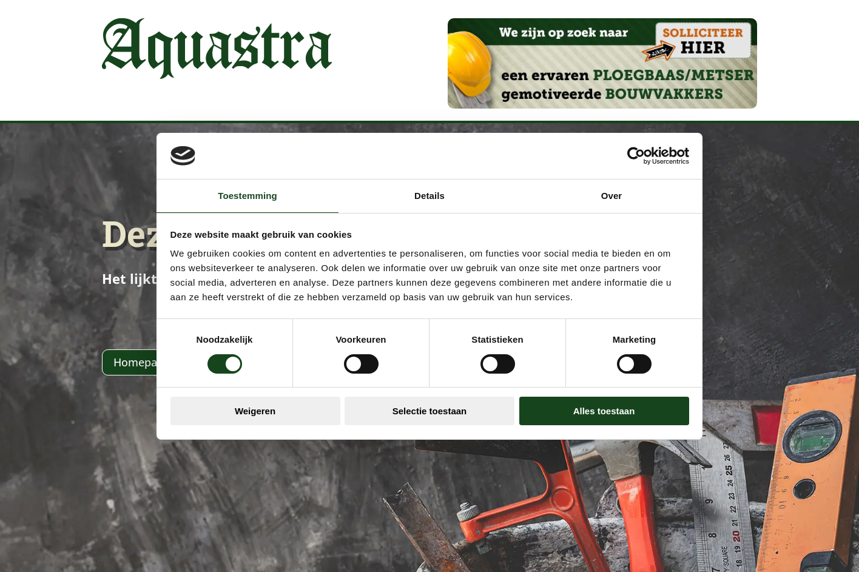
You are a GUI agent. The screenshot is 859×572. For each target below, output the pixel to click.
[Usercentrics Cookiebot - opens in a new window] (636, 156)
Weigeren (255, 411)
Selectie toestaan (429, 411)
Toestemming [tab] (247, 195)
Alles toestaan (604, 411)
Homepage (141, 362)
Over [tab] (611, 195)
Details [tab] (429, 195)
